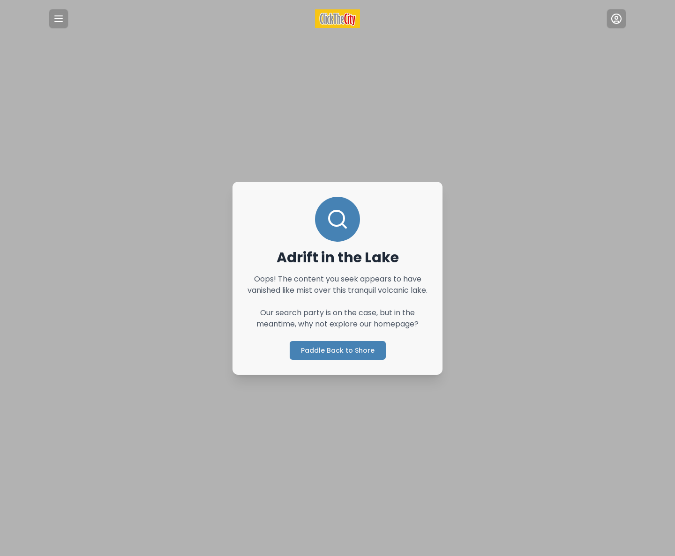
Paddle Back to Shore (337, 350)
